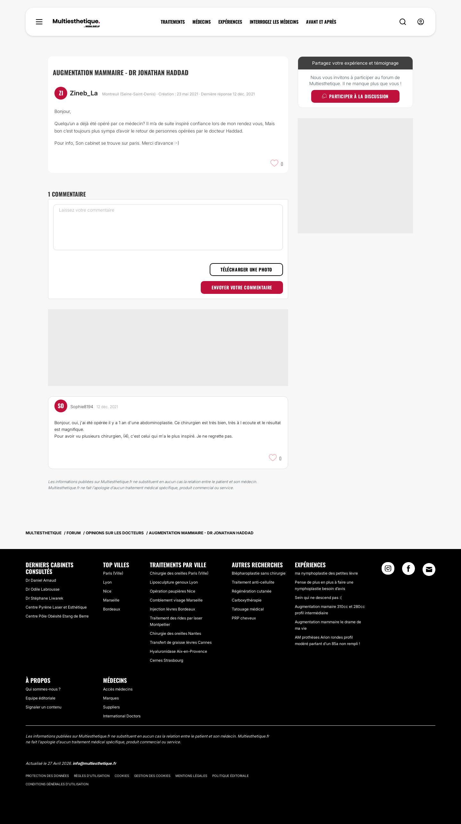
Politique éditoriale (230, 776)
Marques (111, 698)
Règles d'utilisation (91, 776)
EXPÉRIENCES (230, 22)
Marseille (111, 600)
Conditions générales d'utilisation (57, 784)
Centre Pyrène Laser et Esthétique (56, 607)
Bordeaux (111, 609)
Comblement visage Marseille (176, 600)
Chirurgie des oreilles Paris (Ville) (179, 573)
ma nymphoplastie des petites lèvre (326, 573)
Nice (107, 591)
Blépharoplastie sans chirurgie (259, 573)
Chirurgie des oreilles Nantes (175, 633)
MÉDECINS (201, 22)
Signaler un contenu (43, 707)
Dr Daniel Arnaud (41, 580)
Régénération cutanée (251, 591)
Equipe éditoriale (40, 698)
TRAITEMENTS (173, 22)
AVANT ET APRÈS (321, 22)
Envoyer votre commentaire (242, 287)
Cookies (122, 776)
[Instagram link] (388, 570)
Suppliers (111, 707)
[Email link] (429, 569)
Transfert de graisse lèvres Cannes (181, 642)
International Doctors (122, 716)
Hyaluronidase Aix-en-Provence (178, 651)
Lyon (107, 582)
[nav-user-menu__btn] (420, 22)
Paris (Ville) (113, 573)
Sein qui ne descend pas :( (318, 597)
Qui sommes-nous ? (43, 689)
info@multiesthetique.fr (94, 763)
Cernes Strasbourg (166, 660)
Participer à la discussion (355, 96)
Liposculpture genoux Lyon (174, 582)
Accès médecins (118, 689)
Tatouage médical (248, 609)
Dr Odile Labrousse (43, 589)
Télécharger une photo (246, 269)
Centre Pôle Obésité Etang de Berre (57, 616)
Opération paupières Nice (172, 591)
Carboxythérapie (247, 600)
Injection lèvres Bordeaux (172, 609)
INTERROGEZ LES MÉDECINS (274, 22)
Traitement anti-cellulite (253, 582)
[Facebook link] (408, 570)
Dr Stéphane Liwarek (44, 598)
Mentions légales (191, 776)
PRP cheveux (244, 618)
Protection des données (47, 776)
